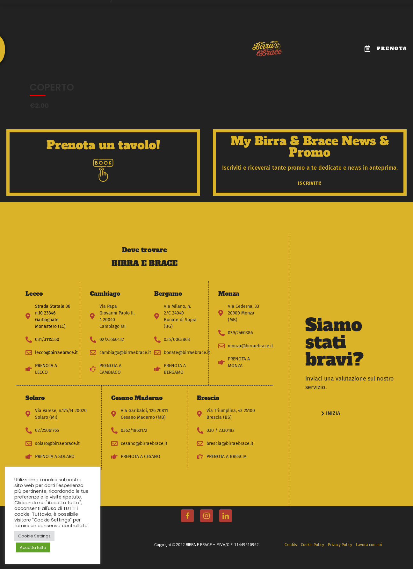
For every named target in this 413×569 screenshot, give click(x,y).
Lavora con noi (223, 42)
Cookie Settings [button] (34, 536)
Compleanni (144, 42)
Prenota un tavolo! (103, 145)
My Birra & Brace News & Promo (310, 146)
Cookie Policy (313, 545)
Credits (291, 545)
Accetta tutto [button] (33, 547)
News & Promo (223, 56)
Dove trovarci (182, 42)
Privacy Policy (340, 545)
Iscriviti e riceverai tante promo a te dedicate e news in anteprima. (310, 167)
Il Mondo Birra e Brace (68, 42)
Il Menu (111, 42)
